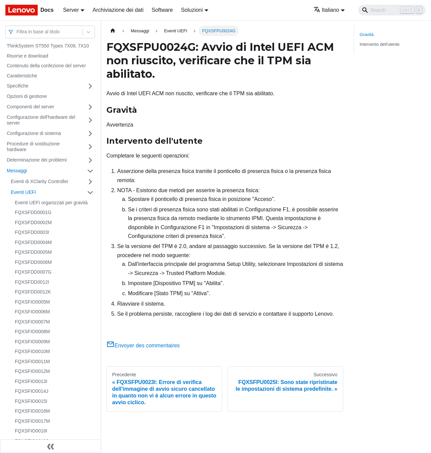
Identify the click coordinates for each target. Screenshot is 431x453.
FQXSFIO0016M (32, 411)
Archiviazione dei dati (118, 10)
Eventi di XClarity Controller (39, 181)
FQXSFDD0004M (33, 242)
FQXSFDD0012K (33, 291)
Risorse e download (27, 56)
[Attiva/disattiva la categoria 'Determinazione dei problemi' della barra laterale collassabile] (90, 160)
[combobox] (17, 32)
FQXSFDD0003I (32, 232)
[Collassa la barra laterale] (50, 446)
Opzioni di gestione (27, 96)
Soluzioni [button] (192, 10)
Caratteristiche (22, 75)
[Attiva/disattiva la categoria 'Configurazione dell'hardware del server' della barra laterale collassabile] (90, 120)
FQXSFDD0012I (32, 282)
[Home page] (112, 31)
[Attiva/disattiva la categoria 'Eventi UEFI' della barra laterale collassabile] (90, 192)
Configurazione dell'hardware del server (41, 120)
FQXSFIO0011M (32, 361)
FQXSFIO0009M (32, 341)
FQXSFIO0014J (31, 391)
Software (162, 10)
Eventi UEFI (23, 192)
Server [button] (71, 10)
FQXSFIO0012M (32, 371)
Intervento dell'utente (379, 44)
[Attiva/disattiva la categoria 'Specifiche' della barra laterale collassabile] (90, 86)
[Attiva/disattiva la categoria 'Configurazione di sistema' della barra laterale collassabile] (90, 133)
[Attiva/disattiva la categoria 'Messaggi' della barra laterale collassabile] (90, 171)
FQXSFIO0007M (32, 321)
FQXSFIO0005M (32, 302)
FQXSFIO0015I (31, 401)
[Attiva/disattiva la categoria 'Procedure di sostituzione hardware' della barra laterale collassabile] (90, 147)
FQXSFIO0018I (31, 430)
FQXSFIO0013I (31, 381)
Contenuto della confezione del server (46, 65)
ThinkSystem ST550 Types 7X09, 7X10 (48, 45)
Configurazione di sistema (34, 133)
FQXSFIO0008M (32, 331)
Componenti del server (30, 106)
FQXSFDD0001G (33, 212)
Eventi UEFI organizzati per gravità (51, 202)
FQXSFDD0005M (33, 252)
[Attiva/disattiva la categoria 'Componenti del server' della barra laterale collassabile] (90, 107)
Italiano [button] (326, 10)
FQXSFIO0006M (32, 311)
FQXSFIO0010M (32, 351)
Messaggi (17, 170)
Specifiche (18, 86)
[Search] (392, 10)
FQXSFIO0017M (32, 421)
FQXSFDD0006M (33, 262)
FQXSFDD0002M (33, 222)
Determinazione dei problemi (37, 160)
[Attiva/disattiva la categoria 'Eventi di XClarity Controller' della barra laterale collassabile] (90, 181)
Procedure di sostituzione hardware (33, 146)
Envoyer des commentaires (143, 345)
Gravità (366, 34)
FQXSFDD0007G (33, 272)
